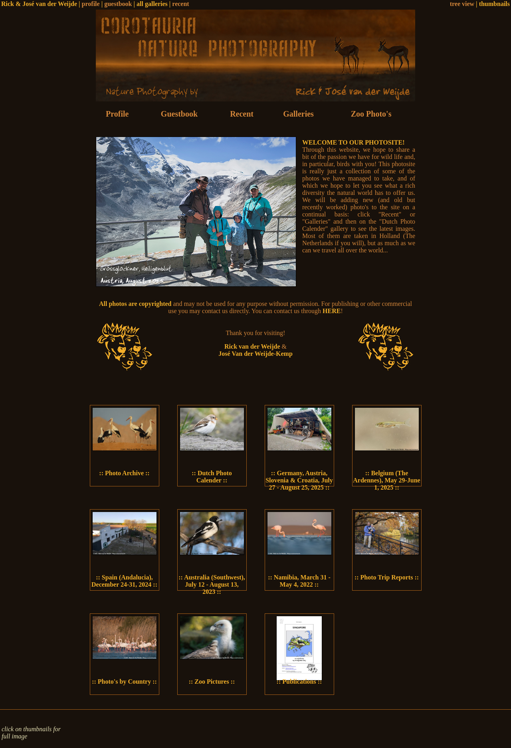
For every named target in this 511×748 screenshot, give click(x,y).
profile (91, 3)
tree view (462, 3)
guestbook (118, 3)
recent (180, 3)
